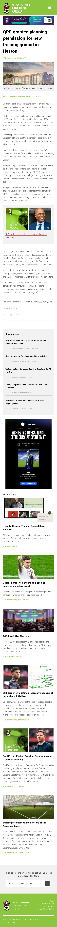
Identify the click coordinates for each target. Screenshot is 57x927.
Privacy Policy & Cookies (46, 909)
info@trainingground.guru (22, 905)
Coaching (16, 58)
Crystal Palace (24, 853)
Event (12, 657)
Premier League (23, 720)
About (52, 901)
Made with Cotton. (9, 922)
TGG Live (18, 657)
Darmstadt (21, 786)
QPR (24, 58)
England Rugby (23, 600)
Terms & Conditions (47, 906)
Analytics (13, 600)
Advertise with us (48, 903)
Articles (7, 58)
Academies (13, 547)
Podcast (13, 786)
